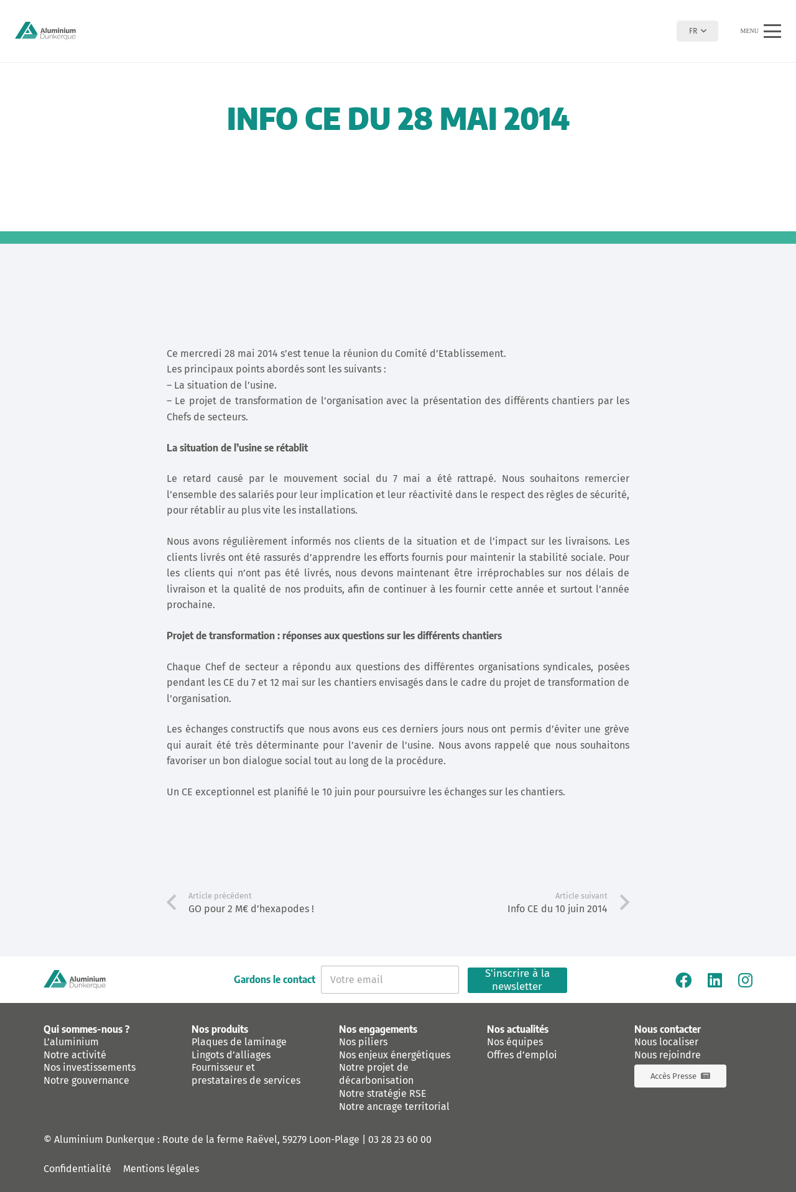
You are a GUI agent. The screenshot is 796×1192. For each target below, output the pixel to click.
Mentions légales (161, 1169)
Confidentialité (77, 1169)
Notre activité (75, 1055)
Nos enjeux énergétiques (394, 1055)
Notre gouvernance (86, 1080)
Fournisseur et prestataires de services (246, 1073)
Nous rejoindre (667, 1055)
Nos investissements (90, 1067)
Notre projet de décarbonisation (376, 1073)
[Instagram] (745, 980)
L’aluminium (71, 1042)
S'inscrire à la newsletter (517, 980)
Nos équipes (515, 1042)
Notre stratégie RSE (383, 1093)
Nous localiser (666, 1042)
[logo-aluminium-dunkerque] (45, 31)
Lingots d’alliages (231, 1055)
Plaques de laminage (239, 1042)
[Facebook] (683, 980)
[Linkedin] (715, 980)
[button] (697, 31)
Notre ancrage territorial (394, 1106)
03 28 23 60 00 (400, 1139)
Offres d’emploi (522, 1055)
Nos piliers (363, 1042)
